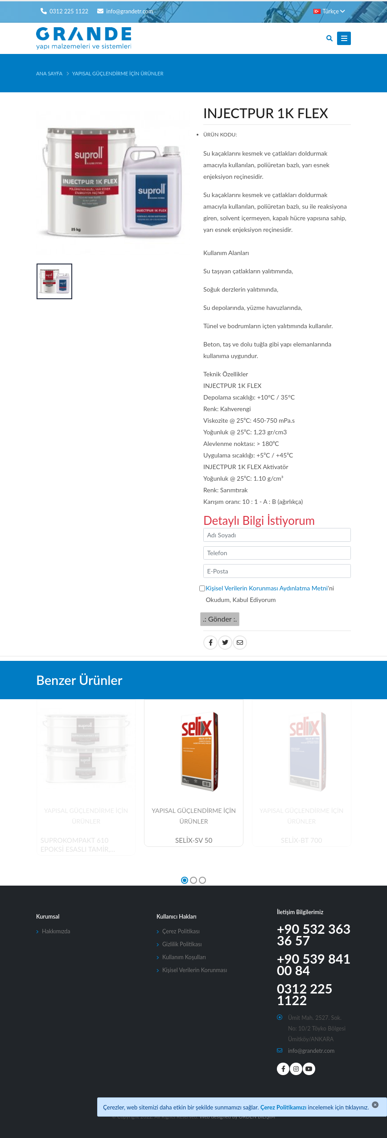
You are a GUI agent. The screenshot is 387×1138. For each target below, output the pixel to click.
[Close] (375, 1104)
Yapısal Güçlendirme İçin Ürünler (118, 73)
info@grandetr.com (311, 1050)
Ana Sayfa (49, 73)
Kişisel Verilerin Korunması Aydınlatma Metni (267, 588)
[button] (184, 880)
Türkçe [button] (329, 11)
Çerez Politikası (181, 931)
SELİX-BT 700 (301, 840)
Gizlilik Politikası (182, 944)
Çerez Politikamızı (283, 1107)
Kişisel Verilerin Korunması (194, 970)
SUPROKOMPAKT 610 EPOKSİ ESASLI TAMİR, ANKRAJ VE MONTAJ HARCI (84, 845)
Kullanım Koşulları (184, 957)
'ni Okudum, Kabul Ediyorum (270, 593)
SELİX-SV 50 (193, 840)
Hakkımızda (56, 931)
